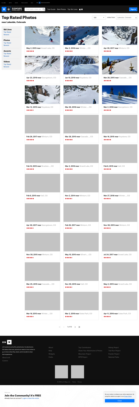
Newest (6, 35)
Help (50, 351)
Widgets (52, 354)
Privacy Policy (128, 396)
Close (120, 401)
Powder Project (113, 354)
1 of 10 (69, 327)
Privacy (80, 382)
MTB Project (82, 357)
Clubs (51, 357)
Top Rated (7, 32)
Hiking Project (113, 347)
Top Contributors (84, 347)
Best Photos (61, 9)
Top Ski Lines (72, 9)
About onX (6, 357)
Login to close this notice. (30, 398)
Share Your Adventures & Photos (90, 351)
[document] (119, 397)
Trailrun (24, 2)
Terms (74, 382)
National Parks (113, 357)
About (51, 347)
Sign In (133, 9)
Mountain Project (84, 354)
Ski (32, 2)
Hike (16, 2)
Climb (4, 2)
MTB (10, 2)
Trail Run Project (114, 351)
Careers (5, 361)
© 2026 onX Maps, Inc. (63, 382)
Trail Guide (51, 9)
